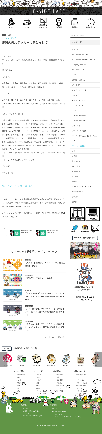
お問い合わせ (79, 371)
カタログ (75, 95)
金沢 (18, 388)
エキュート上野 (42, 391)
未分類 (74, 181)
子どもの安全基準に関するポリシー (81, 393)
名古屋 (19, 380)
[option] (22, 359)
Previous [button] (3, 359)
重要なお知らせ (77, 192)
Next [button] (98, 359)
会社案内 (57, 371)
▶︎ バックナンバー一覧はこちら (54, 337)
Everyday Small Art (79, 65)
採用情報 (59, 391)
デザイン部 (76, 126)
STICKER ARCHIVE (78, 80)
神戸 (18, 385)
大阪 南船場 (21, 375)
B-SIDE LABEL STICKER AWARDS (83, 60)
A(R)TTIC (75, 49)
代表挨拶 (59, 380)
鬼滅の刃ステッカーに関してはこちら (17, 186)
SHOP (74, 75)
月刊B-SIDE (76, 176)
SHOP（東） (39, 371)
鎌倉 (38, 383)
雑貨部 (74, 202)
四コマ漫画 (76, 166)
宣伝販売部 (76, 171)
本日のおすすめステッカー (81, 187)
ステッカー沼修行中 (79, 115)
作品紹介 (59, 383)
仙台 (38, 385)
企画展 (74, 156)
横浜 (38, 388)
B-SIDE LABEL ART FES (80, 55)
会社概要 (59, 375)
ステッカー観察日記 (79, 121)
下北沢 (38, 375)
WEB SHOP (76, 85)
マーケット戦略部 (9, 38)
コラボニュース (77, 105)
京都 (18, 377)
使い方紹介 (76, 161)
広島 (18, 391)
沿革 (58, 377)
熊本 (18, 394)
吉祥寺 (38, 380)
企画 (73, 151)
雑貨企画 (75, 197)
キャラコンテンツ (78, 100)
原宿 (38, 377)
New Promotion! (78, 70)
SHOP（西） (19, 371)
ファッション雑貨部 (79, 131)
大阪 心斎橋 (21, 383)
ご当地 (74, 110)
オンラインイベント (79, 90)
